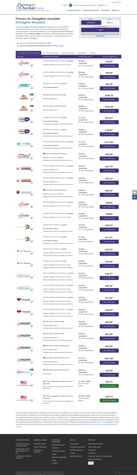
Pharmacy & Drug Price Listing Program (100, 456)
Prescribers (105, 11)
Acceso (54, 460)
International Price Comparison (28, 53)
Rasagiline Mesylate (30, 23)
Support (54, 454)
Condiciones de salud (58, 451)
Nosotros (115, 11)
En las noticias (74, 444)
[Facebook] (116, 472)
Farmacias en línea (73, 11)
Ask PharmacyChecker (77, 450)
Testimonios (92, 453)
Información (82, 54)
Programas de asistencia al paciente (23, 457)
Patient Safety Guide (94, 447)
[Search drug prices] (118, 6)
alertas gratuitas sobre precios (102, 35)
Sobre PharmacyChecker (95, 444)
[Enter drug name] (95, 6)
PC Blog (72, 453)
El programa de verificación (38, 451)
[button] (70, 6)
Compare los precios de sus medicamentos (23, 445)
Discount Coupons (68, 54)
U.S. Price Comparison (50, 54)
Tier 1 (31, 95)
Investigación (92, 450)
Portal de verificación (40, 447)
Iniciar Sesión (116, 2)
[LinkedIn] (119, 472)
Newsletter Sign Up (76, 456)
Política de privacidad (94, 459)
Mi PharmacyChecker (58, 445)
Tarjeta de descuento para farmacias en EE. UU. (22, 451)
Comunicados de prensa (77, 447)
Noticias (93, 54)
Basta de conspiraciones (59, 457)
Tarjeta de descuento (91, 11)
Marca (110, 23)
